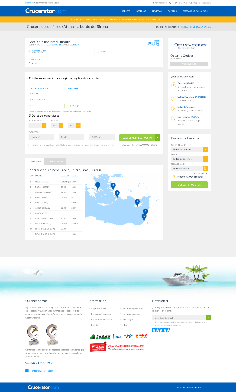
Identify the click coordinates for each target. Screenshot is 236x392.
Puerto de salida (178, 145)
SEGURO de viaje (186, 106)
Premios (95, 325)
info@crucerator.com (200, 3)
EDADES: (55, 121)
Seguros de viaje (98, 308)
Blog (125, 325)
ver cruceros (189, 64)
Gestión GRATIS (186, 83)
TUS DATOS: (34, 132)
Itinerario (35, 161)
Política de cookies (131, 314)
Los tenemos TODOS (188, 116)
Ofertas (125, 11)
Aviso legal (128, 319)
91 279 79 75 (178, 3)
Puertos (172, 11)
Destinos (141, 11)
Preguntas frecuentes (101, 314)
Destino (174, 154)
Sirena (76, 45)
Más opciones (201, 173)
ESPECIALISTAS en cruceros (192, 96)
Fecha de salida (178, 164)
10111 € (73, 106)
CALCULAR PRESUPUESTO (137, 137)
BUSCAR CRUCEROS (189, 184)
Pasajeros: (36, 121)
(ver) (112, 145)
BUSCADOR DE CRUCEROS (167, 27)
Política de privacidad (133, 308)
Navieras (157, 11)
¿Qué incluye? (55, 161)
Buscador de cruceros (195, 11)
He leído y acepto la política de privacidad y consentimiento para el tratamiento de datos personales (73, 145)
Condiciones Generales (102, 319)
